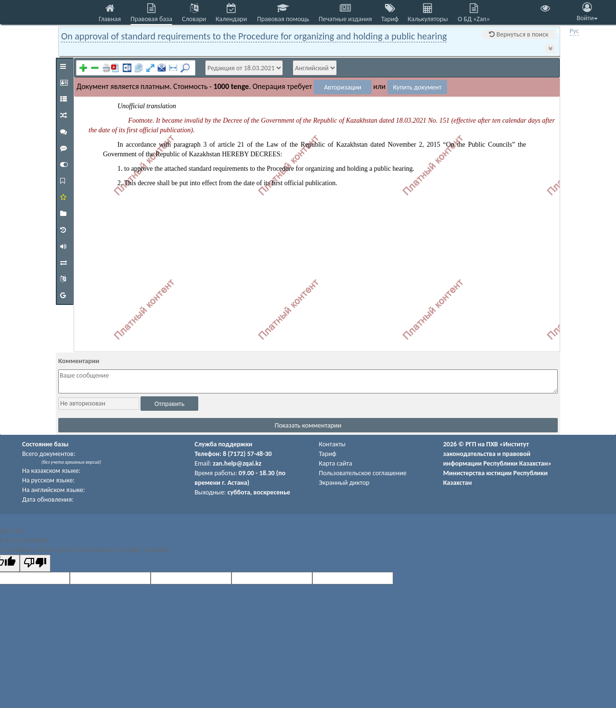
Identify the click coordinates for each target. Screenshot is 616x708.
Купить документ (417, 87)
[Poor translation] (35, 563)
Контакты (332, 444)
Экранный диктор (344, 483)
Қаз (562, 31)
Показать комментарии (308, 425)
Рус (574, 31)
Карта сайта (335, 463)
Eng (587, 31)
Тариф (327, 454)
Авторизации (342, 87)
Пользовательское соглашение (363, 473)
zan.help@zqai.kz (237, 463)
